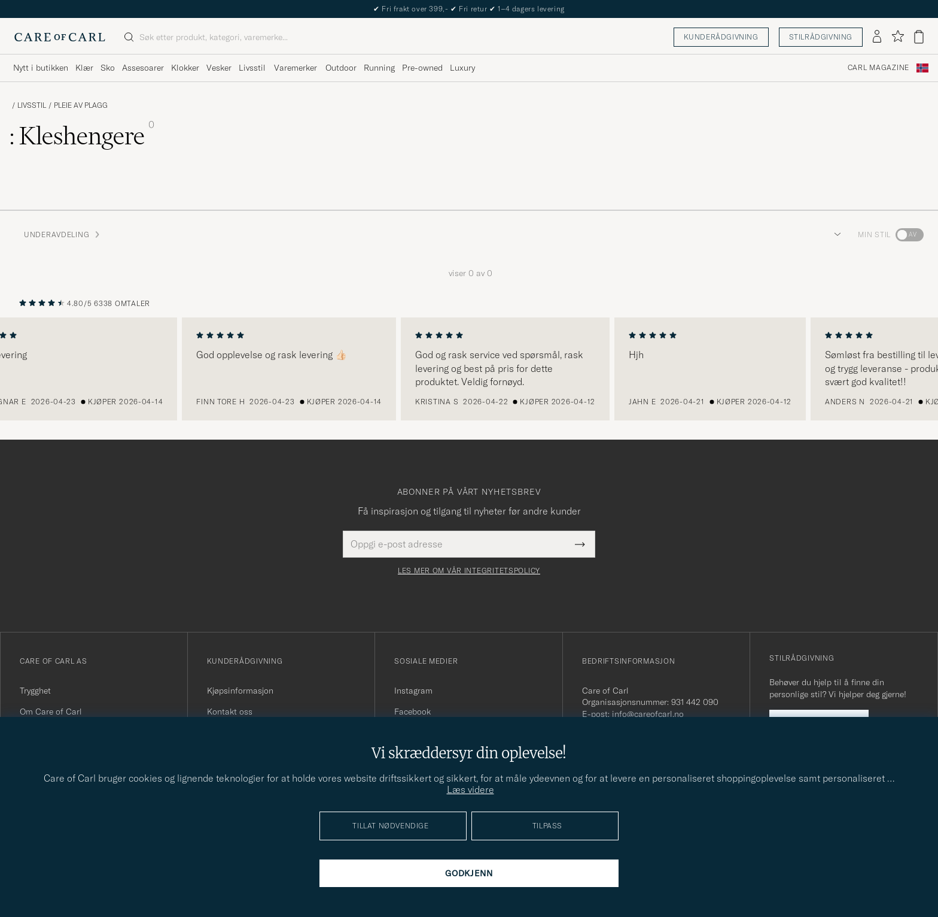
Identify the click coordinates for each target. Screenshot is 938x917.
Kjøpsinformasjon (240, 690)
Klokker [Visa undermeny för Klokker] (185, 67)
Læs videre (470, 789)
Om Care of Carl (51, 711)
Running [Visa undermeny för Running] (379, 67)
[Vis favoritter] (897, 37)
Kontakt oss (229, 711)
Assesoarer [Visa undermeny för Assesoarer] (143, 67)
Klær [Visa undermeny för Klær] (84, 67)
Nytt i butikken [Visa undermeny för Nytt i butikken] (40, 67)
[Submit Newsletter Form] (580, 543)
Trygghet (35, 690)
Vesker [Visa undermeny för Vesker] (219, 67)
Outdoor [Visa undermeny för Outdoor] (341, 67)
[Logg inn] (877, 37)
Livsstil (31, 105)
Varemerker (295, 67)
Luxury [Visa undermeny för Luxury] (462, 67)
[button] (835, 234)
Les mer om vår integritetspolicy (469, 570)
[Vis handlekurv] (918, 37)
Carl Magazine (878, 67)
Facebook (412, 711)
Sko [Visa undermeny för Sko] (107, 67)
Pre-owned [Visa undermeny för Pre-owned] (422, 67)
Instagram (413, 690)
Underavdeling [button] (62, 234)
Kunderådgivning (721, 36)
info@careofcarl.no (648, 714)
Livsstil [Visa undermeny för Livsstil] (252, 67)
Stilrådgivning (820, 36)
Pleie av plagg (81, 105)
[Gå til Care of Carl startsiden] (59, 37)
